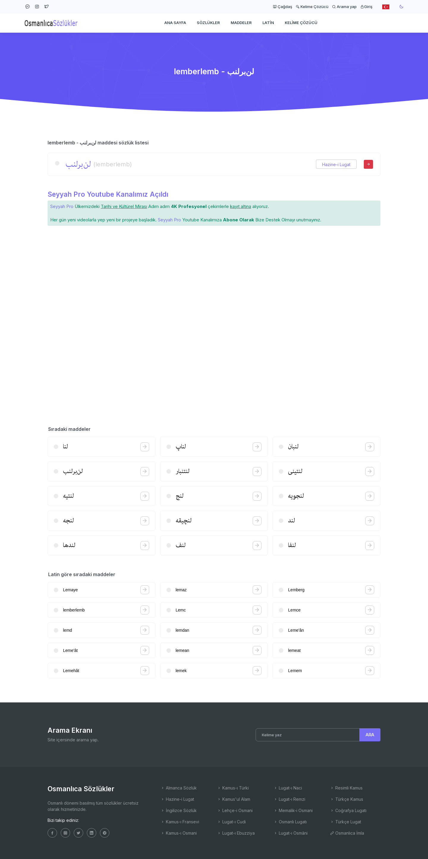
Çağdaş (282, 6)
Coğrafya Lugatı (348, 810)
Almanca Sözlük (178, 787)
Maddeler (241, 22)
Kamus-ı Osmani (178, 833)
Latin (268, 22)
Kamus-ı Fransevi (179, 821)
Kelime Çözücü (312, 6)
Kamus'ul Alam (233, 799)
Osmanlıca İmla (347, 833)
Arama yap (344, 6)
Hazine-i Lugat (336, 164)
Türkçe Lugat (345, 821)
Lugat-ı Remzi (289, 799)
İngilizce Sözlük (178, 810)
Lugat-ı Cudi (231, 821)
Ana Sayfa (175, 22)
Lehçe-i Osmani (235, 810)
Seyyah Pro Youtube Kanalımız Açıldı (108, 194)
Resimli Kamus (346, 787)
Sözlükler (208, 22)
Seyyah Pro (61, 206)
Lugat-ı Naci (287, 787)
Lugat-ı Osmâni (290, 833)
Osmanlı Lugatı (290, 821)
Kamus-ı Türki (233, 787)
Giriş (366, 6)
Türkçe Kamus (346, 799)
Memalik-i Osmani (293, 810)
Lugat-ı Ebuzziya (236, 833)
